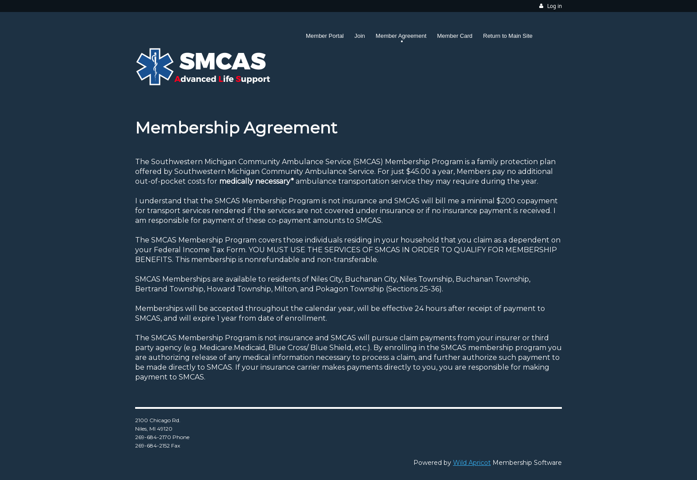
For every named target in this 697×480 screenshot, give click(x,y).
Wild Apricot (472, 463)
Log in (554, 6)
